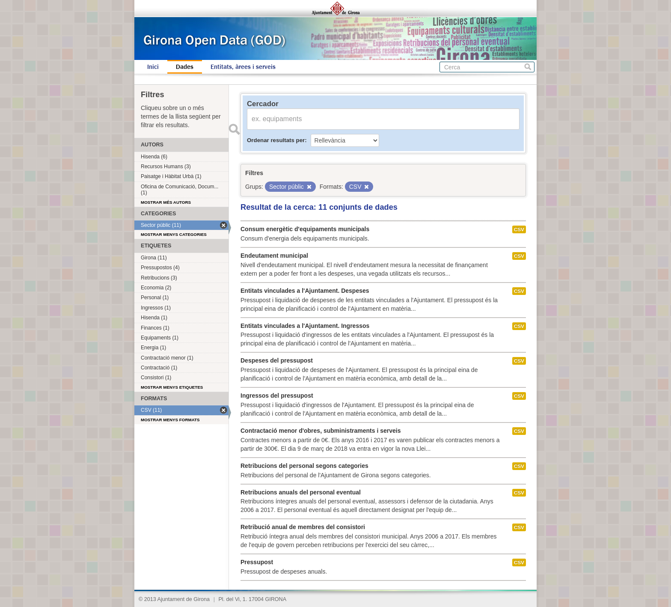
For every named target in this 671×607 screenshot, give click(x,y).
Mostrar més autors (166, 202)
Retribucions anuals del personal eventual (300, 492)
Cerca (527, 67)
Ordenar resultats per (276, 140)
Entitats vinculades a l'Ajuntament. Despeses (304, 290)
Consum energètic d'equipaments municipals (304, 229)
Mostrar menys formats (170, 419)
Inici (153, 66)
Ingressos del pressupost (276, 395)
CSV (519, 229)
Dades (184, 66)
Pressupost (256, 562)
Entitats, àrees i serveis (243, 66)
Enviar (234, 129)
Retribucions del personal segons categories (304, 465)
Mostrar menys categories (174, 234)
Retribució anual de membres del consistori (302, 527)
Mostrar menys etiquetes (172, 387)
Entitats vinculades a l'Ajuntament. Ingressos (304, 325)
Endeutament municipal (274, 255)
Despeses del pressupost (276, 360)
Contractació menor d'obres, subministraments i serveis (320, 430)
